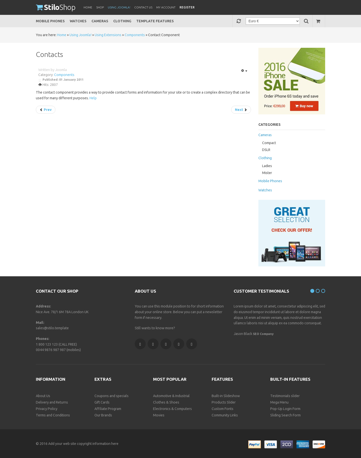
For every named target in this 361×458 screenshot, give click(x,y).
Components (135, 35)
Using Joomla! (80, 35)
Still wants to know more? (155, 328)
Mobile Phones (50, 21)
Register (187, 7)
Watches (78, 21)
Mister (267, 173)
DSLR (266, 150)
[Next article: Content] (241, 110)
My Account (166, 7)
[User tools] (244, 71)
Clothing (122, 21)
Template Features (155, 21)
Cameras (99, 21)
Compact (269, 143)
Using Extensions (108, 35)
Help (93, 98)
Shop (55, 7)
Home (61, 35)
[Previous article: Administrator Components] (45, 110)
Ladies (267, 166)
